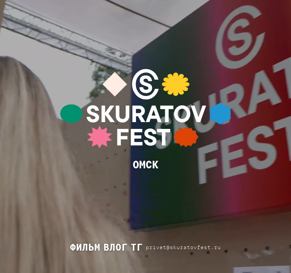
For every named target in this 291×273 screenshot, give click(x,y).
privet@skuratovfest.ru (183, 247)
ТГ (137, 247)
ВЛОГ (115, 247)
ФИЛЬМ (85, 247)
